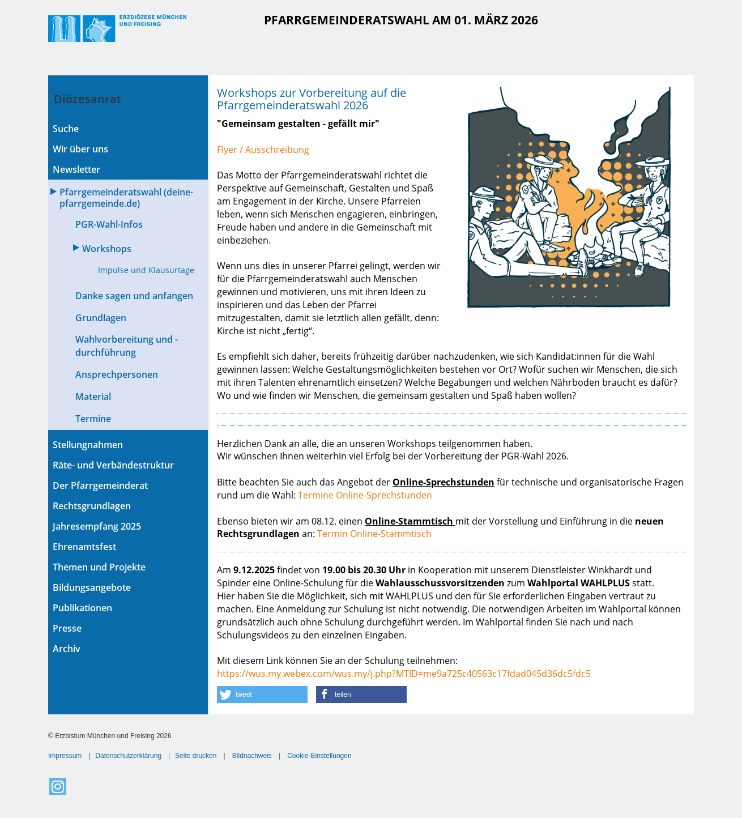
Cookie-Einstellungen (319, 756)
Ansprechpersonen (116, 374)
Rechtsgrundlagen (92, 506)
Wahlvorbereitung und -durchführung (126, 346)
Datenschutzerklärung (128, 756)
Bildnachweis (252, 756)
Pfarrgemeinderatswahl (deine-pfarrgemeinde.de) (126, 198)
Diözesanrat (87, 98)
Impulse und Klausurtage (146, 270)
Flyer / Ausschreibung (264, 149)
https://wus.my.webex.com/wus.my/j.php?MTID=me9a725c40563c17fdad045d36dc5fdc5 (404, 673)
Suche (66, 128)
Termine (93, 418)
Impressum (65, 756)
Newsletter (76, 169)
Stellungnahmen (88, 444)
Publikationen (82, 608)
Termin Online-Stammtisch (374, 533)
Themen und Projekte (99, 567)
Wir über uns (80, 149)
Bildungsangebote (92, 587)
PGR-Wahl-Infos (109, 224)
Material (93, 396)
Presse (67, 628)
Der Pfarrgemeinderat (100, 485)
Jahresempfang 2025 (97, 526)
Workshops (106, 248)
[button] (262, 694)
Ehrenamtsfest (84, 546)
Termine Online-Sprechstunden (365, 495)
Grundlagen (100, 318)
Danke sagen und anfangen (134, 295)
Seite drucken (195, 756)
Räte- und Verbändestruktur (113, 465)
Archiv (66, 648)
